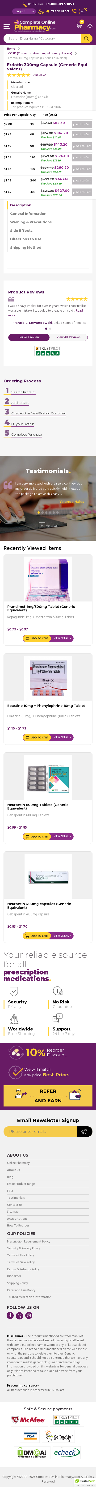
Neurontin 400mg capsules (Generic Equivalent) (39, 906)
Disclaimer (14, 1276)
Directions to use (26, 239)
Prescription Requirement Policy (28, 1242)
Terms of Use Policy (20, 1256)
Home (11, 48)
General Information (28, 214)
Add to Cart (82, 124)
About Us (13, 1170)
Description (20, 205)
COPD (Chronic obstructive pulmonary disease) (40, 53)
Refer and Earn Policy (21, 1290)
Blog (10, 1177)
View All (48, 525)
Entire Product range (21, 1184)
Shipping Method (25, 247)
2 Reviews (39, 75)
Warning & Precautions (31, 222)
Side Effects (21, 230)
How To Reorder (18, 1226)
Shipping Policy (17, 1283)
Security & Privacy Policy (23, 1249)
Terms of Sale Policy (21, 1262)
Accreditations (17, 1219)
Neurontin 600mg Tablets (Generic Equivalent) (37, 806)
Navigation (7, 26)
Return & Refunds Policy (23, 1269)
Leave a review (29, 337)
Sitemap (13, 1212)
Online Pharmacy (18, 1163)
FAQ (10, 1191)
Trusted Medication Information (29, 1297)
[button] (85, 1482)
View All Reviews (68, 337)
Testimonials (16, 1198)
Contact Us (14, 1205)
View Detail (61, 638)
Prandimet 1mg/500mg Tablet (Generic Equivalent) (41, 608)
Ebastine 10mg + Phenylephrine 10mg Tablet (46, 706)
